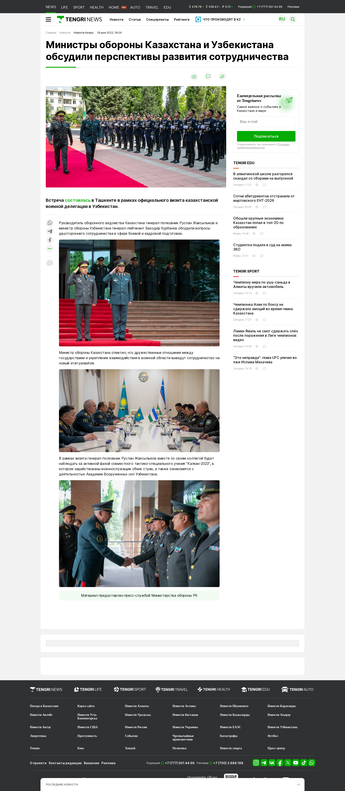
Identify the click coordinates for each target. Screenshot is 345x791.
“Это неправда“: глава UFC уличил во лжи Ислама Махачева (265, 359)
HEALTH (96, 7)
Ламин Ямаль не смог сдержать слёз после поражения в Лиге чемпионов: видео (265, 335)
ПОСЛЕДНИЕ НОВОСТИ (62, 784)
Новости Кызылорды (235, 714)
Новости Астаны (184, 706)
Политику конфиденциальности (263, 146)
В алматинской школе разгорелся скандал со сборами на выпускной (263, 176)
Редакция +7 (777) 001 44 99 (260, 6)
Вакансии (91, 763)
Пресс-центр (276, 748)
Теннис (35, 748)
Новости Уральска (138, 714)
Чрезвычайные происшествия (183, 737)
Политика (179, 748)
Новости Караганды (282, 706)
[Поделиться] (222, 76)
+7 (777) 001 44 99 (180, 763)
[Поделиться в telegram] (50, 231)
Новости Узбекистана (282, 727)
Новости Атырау (279, 714)
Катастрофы (228, 736)
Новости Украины (185, 727)
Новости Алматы (137, 706)
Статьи (135, 19)
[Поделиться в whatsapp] (50, 223)
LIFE (64, 7)
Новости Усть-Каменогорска (87, 716)
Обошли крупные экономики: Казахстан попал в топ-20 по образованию (258, 222)
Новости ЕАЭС (230, 727)
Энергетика (38, 736)
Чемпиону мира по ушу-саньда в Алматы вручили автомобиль (261, 284)
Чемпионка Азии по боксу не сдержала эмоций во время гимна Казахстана (263, 308)
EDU (167, 7)
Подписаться (266, 136)
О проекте (38, 763)
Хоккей (130, 748)
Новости (116, 19)
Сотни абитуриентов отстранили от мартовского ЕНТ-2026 (264, 198)
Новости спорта (231, 748)
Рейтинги (181, 19)
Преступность (87, 736)
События (131, 736)
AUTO (135, 7)
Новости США (87, 727)
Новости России (136, 727)
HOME (114, 7)
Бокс (80, 748)
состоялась (77, 200)
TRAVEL (151, 7)
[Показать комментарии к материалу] (50, 263)
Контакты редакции (65, 763)
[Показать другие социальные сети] (50, 249)
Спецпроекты (157, 19)
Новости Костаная (185, 714)
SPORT (79, 7)
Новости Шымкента (234, 706)
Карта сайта (86, 706)
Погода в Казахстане (44, 706)
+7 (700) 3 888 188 (228, 763)
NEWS (51, 7)
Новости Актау (40, 727)
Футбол (273, 736)
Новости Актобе (41, 714)
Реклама (293, 6)
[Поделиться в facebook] (50, 240)
